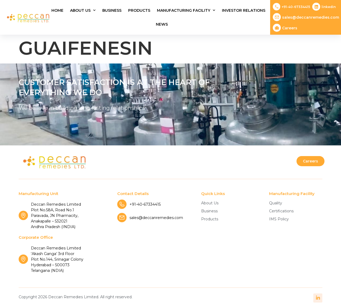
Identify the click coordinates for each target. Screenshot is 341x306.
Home (57, 10)
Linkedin (329, 7)
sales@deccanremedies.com (310, 17)
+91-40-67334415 (296, 7)
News (162, 24)
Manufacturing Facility (186, 10)
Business (111, 10)
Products (139, 10)
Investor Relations (243, 10)
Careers (289, 28)
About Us (83, 10)
